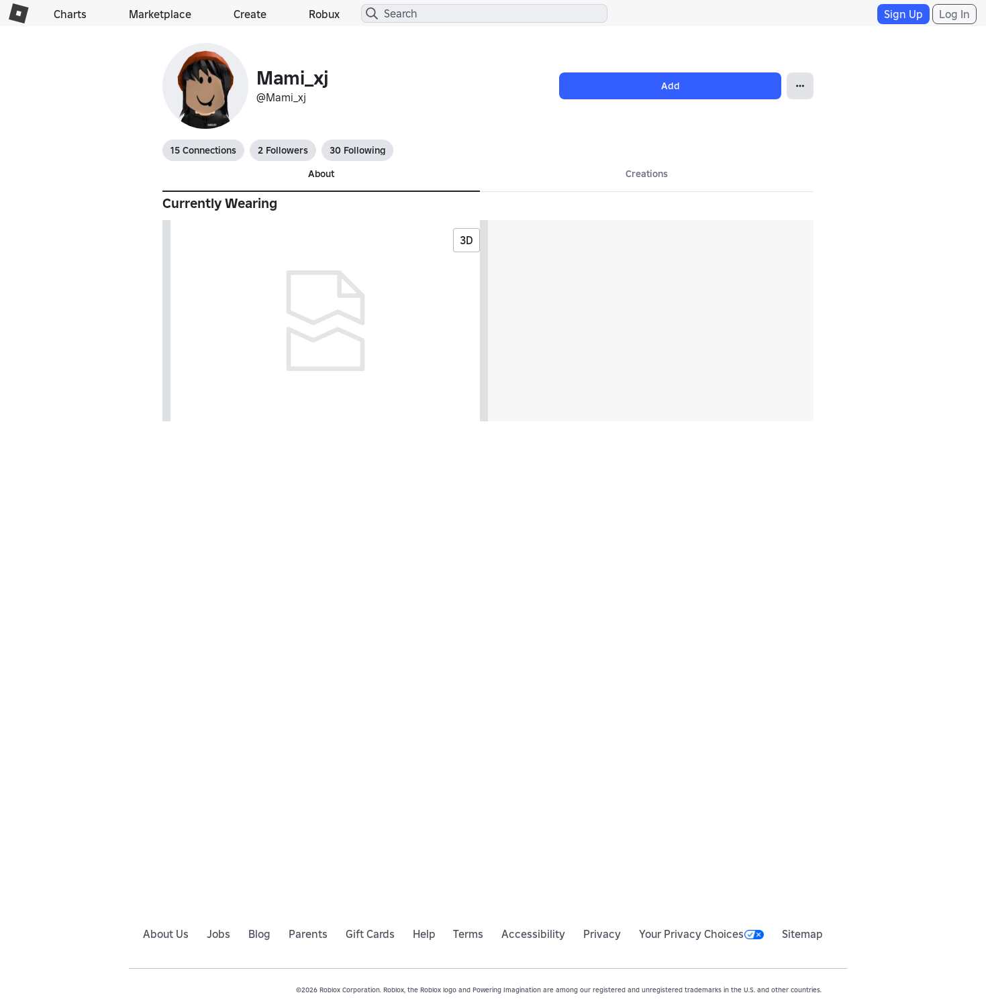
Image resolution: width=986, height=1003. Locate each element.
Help (424, 934)
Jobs (218, 934)
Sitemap (802, 934)
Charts (70, 14)
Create (250, 14)
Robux (324, 14)
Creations (647, 174)
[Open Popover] (800, 85)
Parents (308, 934)
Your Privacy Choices (701, 934)
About (321, 174)
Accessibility (533, 934)
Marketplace (160, 14)
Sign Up (903, 14)
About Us (166, 934)
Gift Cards (370, 934)
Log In (954, 14)
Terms (468, 934)
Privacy (602, 934)
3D (466, 240)
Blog (259, 934)
